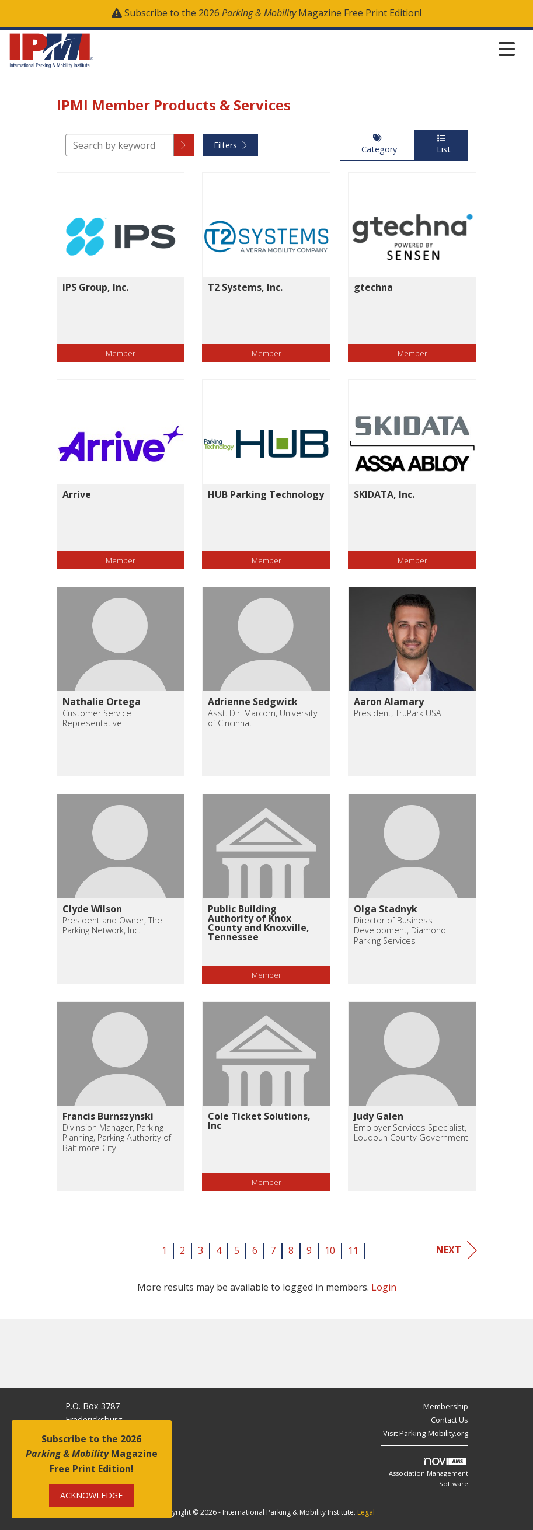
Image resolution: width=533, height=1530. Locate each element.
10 (330, 1250)
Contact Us (449, 1419)
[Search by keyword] (119, 145)
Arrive (76, 494)
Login (383, 1287)
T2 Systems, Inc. (245, 287)
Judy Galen (378, 1116)
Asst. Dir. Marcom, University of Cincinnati (263, 718)
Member (120, 352)
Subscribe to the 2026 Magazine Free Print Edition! (272, 12)
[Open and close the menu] (308, 48)
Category (377, 144)
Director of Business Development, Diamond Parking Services (400, 930)
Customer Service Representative (96, 718)
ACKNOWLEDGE (91, 1495)
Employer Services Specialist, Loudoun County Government (411, 1133)
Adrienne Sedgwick (253, 701)
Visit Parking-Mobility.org (425, 1433)
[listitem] (121, 275)
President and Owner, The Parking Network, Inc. (112, 925)
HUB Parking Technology (266, 494)
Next (456, 1250)
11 (353, 1250)
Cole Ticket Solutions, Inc (259, 1120)
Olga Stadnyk (385, 909)
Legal (366, 1512)
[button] (184, 145)
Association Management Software (428, 1473)
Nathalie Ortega (101, 701)
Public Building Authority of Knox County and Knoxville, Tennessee (258, 923)
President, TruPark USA (397, 713)
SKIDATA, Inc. (384, 494)
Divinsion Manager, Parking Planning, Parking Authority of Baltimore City (116, 1138)
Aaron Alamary (389, 701)
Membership (445, 1406)
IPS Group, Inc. (95, 287)
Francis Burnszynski (108, 1116)
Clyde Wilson (92, 909)
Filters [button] (230, 145)
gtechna (373, 287)
